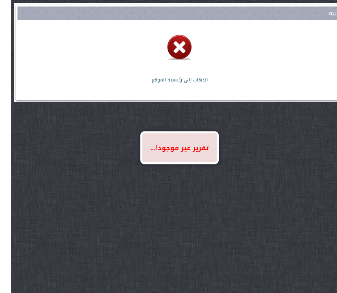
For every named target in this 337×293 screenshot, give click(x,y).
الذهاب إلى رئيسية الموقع (169, 79)
